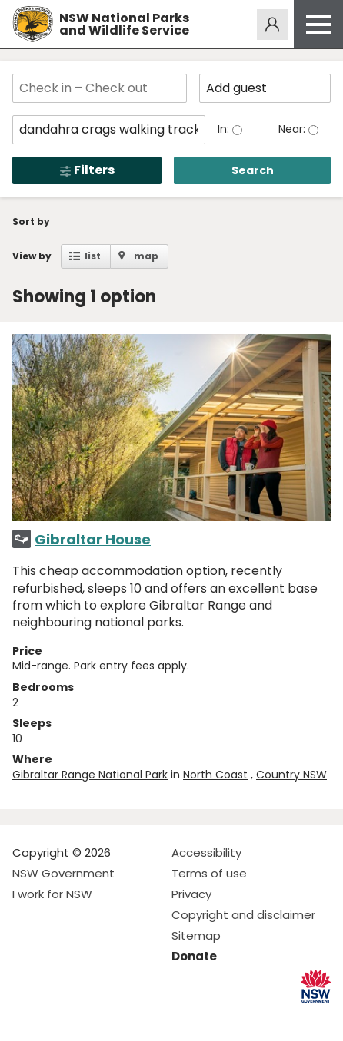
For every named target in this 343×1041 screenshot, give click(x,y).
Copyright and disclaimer (243, 915)
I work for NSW (52, 894)
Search (252, 170)
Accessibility (206, 852)
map (146, 256)
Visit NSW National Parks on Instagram (59, 1017)
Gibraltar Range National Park (90, 774)
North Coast (215, 774)
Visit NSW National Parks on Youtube (92, 1017)
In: (225, 129)
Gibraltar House (93, 539)
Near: (293, 129)
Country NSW (291, 774)
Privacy (191, 894)
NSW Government (63, 873)
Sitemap (196, 935)
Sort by (31, 221)
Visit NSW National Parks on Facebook (26, 1017)
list (93, 256)
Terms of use (209, 873)
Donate (194, 956)
